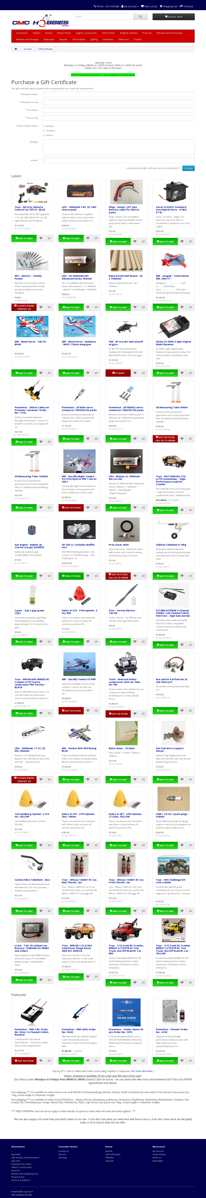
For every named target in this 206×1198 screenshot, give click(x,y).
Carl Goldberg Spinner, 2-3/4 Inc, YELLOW (32, 815)
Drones (49, 32)
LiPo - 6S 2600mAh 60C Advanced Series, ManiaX (77, 277)
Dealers (37, 32)
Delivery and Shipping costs (24, 1173)
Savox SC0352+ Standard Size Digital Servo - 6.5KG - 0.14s (172, 209)
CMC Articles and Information (25, 1157)
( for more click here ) (142, 1071)
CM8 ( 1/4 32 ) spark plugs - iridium (172, 815)
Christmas (49, 130)
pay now (15, 1160)
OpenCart (28, 1191)
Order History (159, 1154)
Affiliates (109, 1157)
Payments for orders (21, 1164)
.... (12, 1151)
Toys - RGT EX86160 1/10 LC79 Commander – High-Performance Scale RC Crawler (171, 480)
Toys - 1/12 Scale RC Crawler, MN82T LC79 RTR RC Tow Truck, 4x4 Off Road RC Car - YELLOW (173, 949)
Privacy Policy (17, 1176)
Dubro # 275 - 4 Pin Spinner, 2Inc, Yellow (78, 815)
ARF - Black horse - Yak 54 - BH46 (31, 343)
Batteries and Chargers (27, 39)
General (48, 135)
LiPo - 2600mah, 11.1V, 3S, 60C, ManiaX (30, 750)
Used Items (108, 39)
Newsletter (158, 1160)
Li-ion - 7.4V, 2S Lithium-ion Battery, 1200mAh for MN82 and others (32, 948)
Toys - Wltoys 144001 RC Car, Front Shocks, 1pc (126, 881)
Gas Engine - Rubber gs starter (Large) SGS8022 (29, 546)
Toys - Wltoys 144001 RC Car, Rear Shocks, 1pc (79, 881)
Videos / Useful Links (21, 1167)
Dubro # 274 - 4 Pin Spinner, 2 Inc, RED (79, 612)
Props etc (147, 32)
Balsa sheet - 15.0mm (122, 748)
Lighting (94, 39)
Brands (108, 1151)
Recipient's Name (30, 94)
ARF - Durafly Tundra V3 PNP (79, 679)
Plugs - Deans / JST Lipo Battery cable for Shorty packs (124, 209)
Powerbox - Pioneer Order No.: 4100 (172, 1031)
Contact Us (63, 1151)
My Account (158, 1151)
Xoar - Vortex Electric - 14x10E (123, 612)
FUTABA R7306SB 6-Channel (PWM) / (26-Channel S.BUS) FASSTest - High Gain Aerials (173, 613)
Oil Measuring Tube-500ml (171, 407)
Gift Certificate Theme (28, 126)
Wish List (157, 1157)
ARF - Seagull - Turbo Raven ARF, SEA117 (172, 277)
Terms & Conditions (20, 1180)
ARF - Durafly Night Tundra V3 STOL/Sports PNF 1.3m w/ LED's (79, 479)
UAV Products (78, 39)
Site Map (62, 1157)
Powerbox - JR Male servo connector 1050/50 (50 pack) (79, 409)
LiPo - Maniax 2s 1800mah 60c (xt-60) (124, 478)
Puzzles (138, 39)
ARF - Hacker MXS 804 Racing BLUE (79, 750)
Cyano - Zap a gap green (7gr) (29, 612)
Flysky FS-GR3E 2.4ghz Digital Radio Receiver (173, 343)
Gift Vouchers (108, 32)
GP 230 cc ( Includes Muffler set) (78, 546)
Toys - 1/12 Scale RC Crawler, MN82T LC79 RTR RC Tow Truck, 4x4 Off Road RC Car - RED (126, 949)
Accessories (22, 32)
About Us (15, 1170)
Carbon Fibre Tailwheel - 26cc (32, 879)
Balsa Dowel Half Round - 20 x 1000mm (125, 277)
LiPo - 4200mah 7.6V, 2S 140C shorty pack (79, 208)
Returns (62, 1154)
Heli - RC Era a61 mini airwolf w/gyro (126, 343)
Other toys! (123, 39)
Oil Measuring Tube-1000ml (31, 476)
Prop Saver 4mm (119, 544)
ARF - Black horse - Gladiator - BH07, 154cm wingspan (79, 343)
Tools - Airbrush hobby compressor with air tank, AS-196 (124, 682)
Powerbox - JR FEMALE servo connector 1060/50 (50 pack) (126, 409)
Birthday (48, 126)
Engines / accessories (86, 32)
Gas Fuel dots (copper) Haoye (170, 750)
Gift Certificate (45, 49)
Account (28, 49)
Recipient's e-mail (30, 102)
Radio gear (49, 39)
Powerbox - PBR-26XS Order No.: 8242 (79, 1031)
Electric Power (64, 32)
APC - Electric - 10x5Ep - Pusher (29, 277)
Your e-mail (32, 118)
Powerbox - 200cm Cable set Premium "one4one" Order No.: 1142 (32, 410)
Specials (63, 39)
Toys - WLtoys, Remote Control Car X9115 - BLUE (30, 208)
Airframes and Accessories (169, 32)
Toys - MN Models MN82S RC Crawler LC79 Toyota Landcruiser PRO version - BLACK (32, 683)
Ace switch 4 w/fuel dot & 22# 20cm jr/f (171, 681)
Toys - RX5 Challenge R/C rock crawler (171, 881)
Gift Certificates (113, 1154)
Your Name (33, 110)
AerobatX (15, 1154)
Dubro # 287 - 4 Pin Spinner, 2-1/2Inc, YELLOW (125, 815)
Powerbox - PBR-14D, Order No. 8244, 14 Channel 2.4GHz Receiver (32, 1032)
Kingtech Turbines (129, 32)
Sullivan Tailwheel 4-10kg (171, 544)
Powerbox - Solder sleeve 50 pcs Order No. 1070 (126, 1031)
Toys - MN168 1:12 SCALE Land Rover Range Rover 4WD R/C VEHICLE (77, 948)
